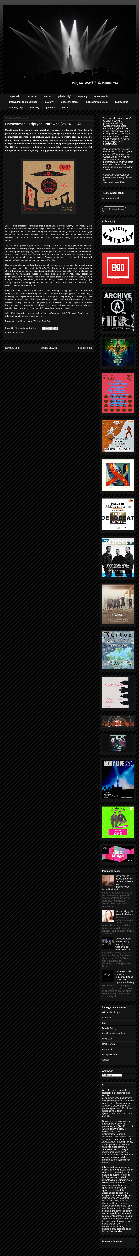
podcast (50, 107)
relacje (47, 96)
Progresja (107, 1038)
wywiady (82, 96)
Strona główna (49, 347)
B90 (104, 1023)
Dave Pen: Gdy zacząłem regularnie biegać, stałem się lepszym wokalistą (125, 977)
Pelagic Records (110, 1054)
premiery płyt (16, 107)
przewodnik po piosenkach (23, 102)
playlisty (48, 102)
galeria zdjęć (64, 96)
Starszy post (85, 347)
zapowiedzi (15, 96)
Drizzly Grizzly (109, 1028)
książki (65, 107)
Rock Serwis (108, 1044)
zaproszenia (121, 102)
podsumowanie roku (97, 102)
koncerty (34, 107)
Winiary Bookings (111, 1012)
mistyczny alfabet (69, 102)
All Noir (105, 1059)
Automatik (107, 1049)
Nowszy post (12, 347)
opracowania (101, 96)
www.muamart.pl (110, 198)
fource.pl (106, 1017)
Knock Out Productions (113, 1033)
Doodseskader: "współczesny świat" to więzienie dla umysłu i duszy (123, 944)
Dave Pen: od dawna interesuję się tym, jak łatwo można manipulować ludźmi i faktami (117, 883)
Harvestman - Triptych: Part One (35, 321)
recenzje (32, 96)
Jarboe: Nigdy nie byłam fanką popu (125, 912)
